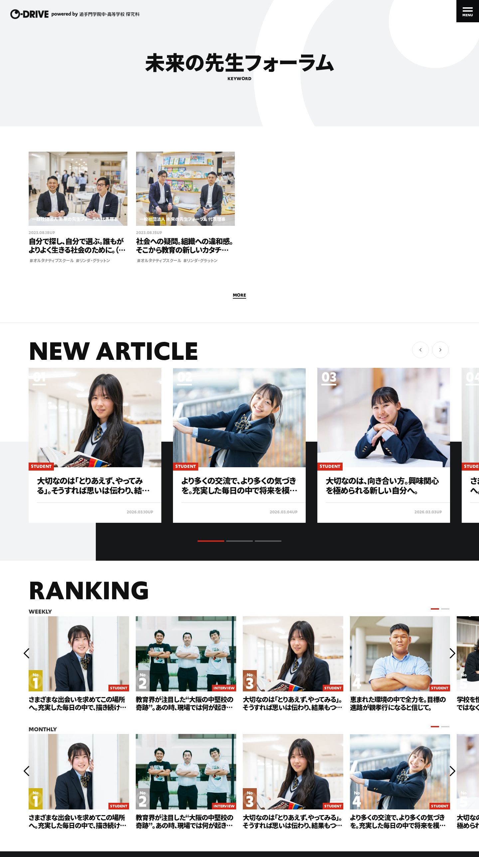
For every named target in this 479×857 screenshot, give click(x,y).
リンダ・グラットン (93, 260)
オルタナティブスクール (52, 260)
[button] (440, 350)
